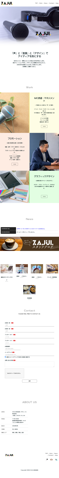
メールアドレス (8, 359)
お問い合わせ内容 (9, 367)
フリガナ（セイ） (9, 341)
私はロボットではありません (13, 381)
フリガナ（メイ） (9, 347)
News (45, 3)
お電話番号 (7, 353)
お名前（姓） (8, 329)
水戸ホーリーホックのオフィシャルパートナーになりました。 (31, 235)
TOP (36, 3)
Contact (51, 3)
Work (40, 3)
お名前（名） (8, 335)
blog (57, 3)
